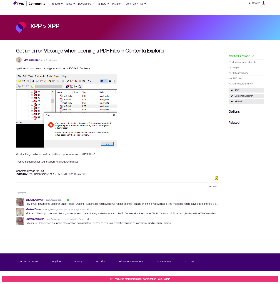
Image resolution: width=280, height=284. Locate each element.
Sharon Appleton (35, 199)
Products (56, 3)
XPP (53, 26)
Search (256, 2)
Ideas (69, 3)
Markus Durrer (31, 59)
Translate (212, 186)
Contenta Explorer (244, 95)
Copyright (56, 261)
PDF (237, 90)
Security (100, 261)
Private (116, 3)
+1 (233, 62)
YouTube (189, 261)
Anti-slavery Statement (130, 261)
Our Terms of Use (28, 261)
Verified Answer (239, 56)
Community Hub (134, 3)
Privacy (78, 261)
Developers (84, 3)
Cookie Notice (163, 261)
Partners (101, 3)
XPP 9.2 (238, 101)
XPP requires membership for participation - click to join (140, 278)
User (263, 3)
